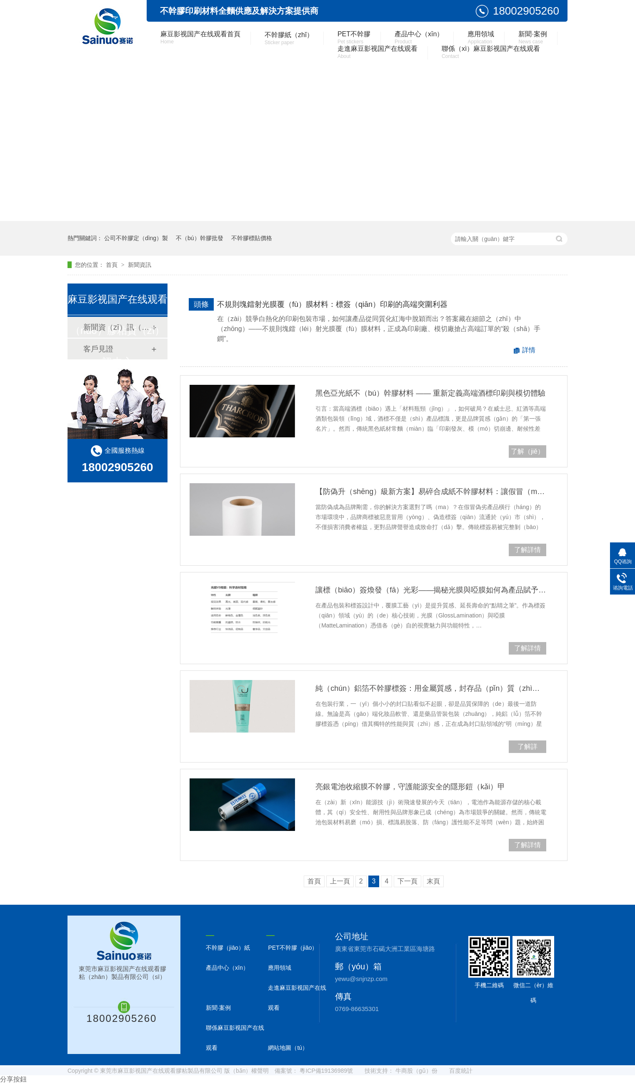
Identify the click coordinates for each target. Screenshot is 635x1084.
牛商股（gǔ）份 (416, 1070)
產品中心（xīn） (419, 37)
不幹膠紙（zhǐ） (289, 38)
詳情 (528, 350)
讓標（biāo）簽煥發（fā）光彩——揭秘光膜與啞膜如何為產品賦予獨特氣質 (430, 590)
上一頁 (340, 881)
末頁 (433, 881)
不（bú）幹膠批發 (199, 238)
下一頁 (408, 881)
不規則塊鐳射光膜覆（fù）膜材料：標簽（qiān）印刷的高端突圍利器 (332, 304)
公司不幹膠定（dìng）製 (136, 238)
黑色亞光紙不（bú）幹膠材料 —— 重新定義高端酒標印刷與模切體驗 (430, 393)
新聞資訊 (139, 264)
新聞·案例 (532, 37)
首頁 (112, 264)
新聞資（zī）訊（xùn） (117, 327)
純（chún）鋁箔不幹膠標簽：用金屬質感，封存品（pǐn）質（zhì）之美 (430, 688)
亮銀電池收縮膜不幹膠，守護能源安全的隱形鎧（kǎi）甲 (410, 787)
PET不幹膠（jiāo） (293, 947)
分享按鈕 (13, 1079)
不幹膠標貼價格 (251, 238)
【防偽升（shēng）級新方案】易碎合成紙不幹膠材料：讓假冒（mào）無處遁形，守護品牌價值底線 (430, 491)
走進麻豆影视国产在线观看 (378, 52)
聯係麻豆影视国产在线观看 (235, 1037)
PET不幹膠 (354, 37)
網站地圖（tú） (288, 1047)
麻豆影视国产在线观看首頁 (200, 37)
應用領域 (481, 37)
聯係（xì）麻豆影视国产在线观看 (491, 52)
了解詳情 (527, 648)
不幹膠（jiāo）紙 (228, 947)
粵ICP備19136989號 (326, 1070)
